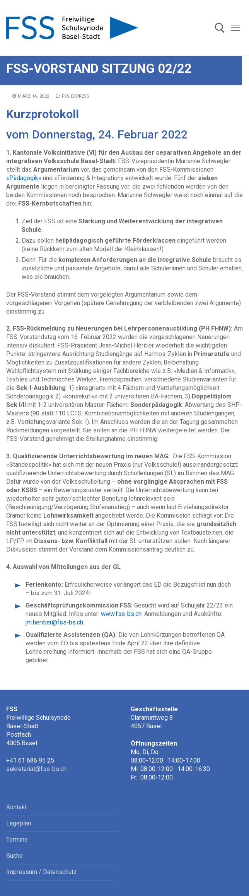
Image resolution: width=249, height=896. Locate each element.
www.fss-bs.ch (121, 614)
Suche (14, 855)
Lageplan (18, 823)
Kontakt (16, 807)
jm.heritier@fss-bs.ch (54, 622)
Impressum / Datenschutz (41, 872)
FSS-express (72, 96)
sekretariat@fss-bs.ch (36, 769)
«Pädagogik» (23, 178)
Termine (17, 839)
